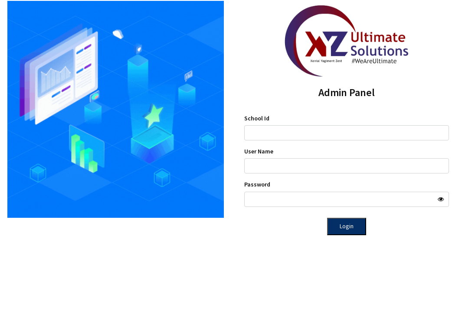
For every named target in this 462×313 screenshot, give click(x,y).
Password (257, 184)
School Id (256, 118)
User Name (258, 151)
